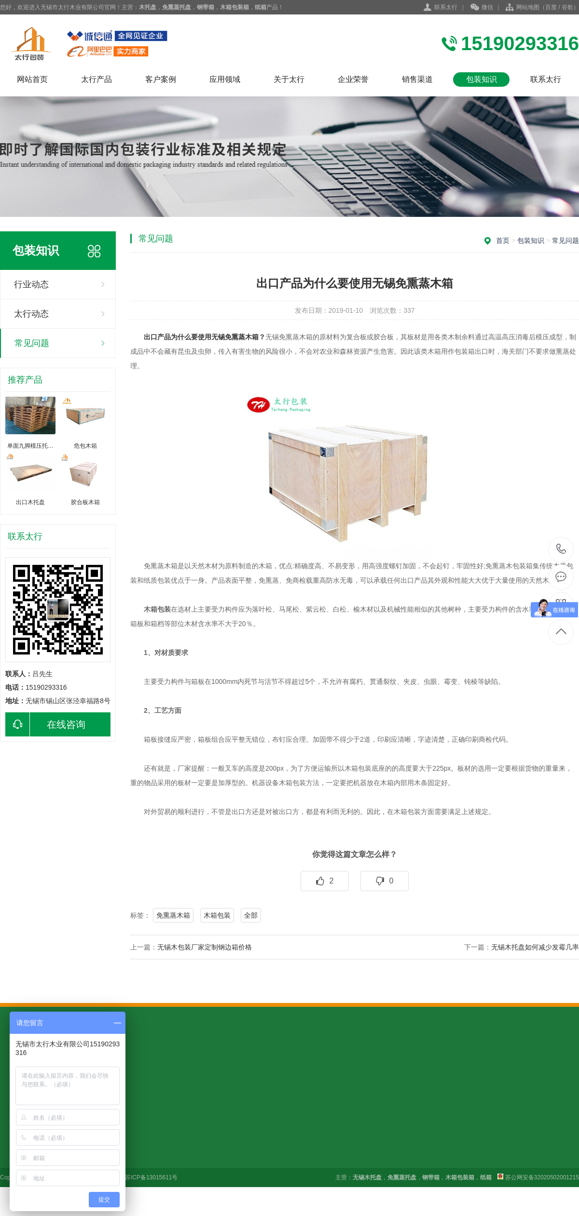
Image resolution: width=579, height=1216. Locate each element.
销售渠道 (417, 79)
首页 (503, 240)
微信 (481, 7)
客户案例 (160, 79)
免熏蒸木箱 (173, 915)
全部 (251, 915)
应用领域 (224, 79)
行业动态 (31, 284)
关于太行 (289, 79)
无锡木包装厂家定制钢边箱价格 (204, 947)
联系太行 (445, 7)
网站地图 (527, 7)
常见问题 (31, 343)
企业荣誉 (353, 79)
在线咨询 (45, 724)
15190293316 (561, 549)
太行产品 (96, 79)
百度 (551, 7)
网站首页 (32, 79)
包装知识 (481, 79)
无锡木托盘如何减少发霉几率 (535, 947)
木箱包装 (217, 915)
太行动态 (31, 314)
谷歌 (567, 7)
